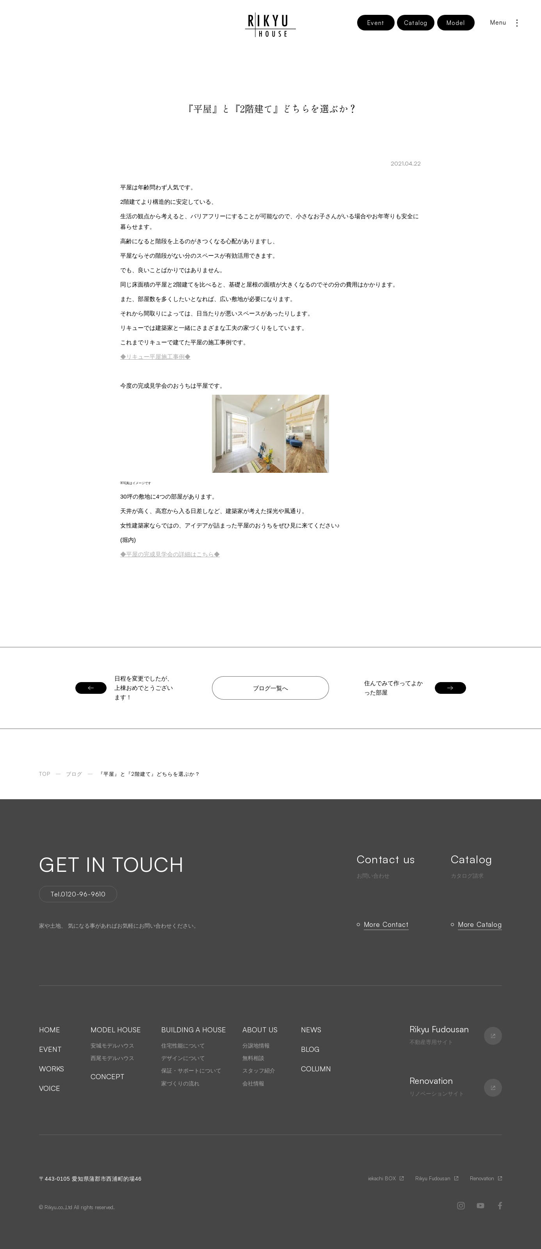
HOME (49, 1029)
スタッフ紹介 (258, 1070)
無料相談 (253, 1058)
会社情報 (253, 1083)
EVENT (50, 1049)
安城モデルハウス (112, 1045)
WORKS (51, 1068)
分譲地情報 (256, 1045)
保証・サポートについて (191, 1070)
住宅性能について (183, 1045)
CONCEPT (108, 1076)
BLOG (310, 1049)
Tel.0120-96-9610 (78, 894)
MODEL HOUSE (116, 1029)
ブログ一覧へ (270, 688)
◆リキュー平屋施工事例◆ (155, 356)
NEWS (311, 1029)
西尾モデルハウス (112, 1058)
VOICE (49, 1088)
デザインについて (183, 1058)
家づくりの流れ (180, 1083)
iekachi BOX (382, 1178)
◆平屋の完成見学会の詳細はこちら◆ (170, 554)
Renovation (482, 1178)
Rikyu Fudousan (432, 1178)
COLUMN (316, 1068)
